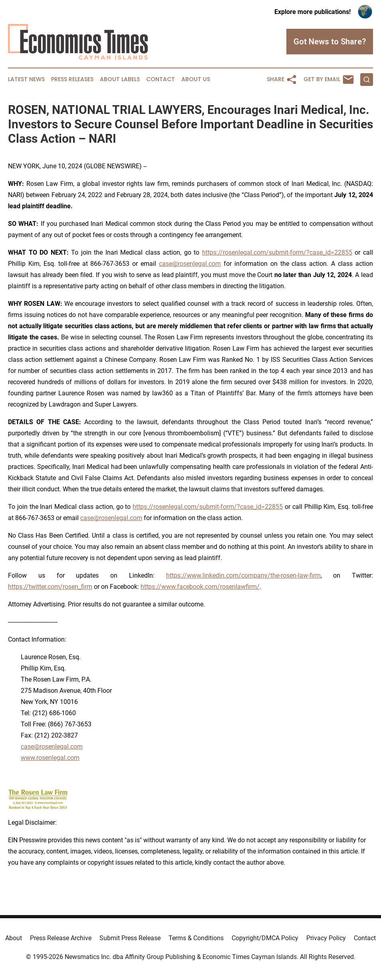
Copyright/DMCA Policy (265, 938)
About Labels (120, 79)
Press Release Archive (60, 938)
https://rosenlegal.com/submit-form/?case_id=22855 (277, 252)
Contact (160, 79)
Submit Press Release (130, 938)
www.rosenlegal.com (50, 758)
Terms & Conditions (196, 938)
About (13, 938)
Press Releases (72, 79)
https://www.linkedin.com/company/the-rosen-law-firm (243, 575)
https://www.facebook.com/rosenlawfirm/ (200, 586)
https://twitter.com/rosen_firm (50, 586)
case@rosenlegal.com (190, 263)
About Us (195, 79)
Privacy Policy (326, 938)
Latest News (26, 79)
